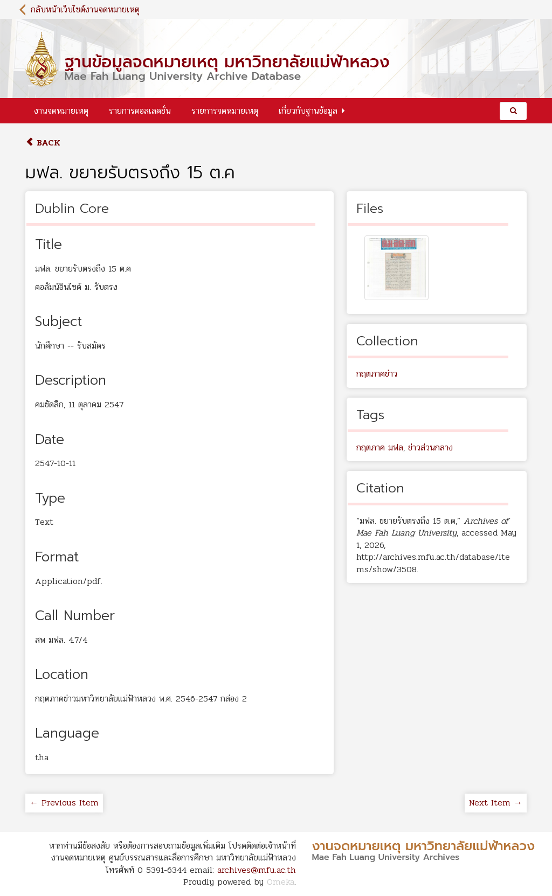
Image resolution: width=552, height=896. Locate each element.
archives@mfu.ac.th (256, 870)
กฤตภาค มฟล (379, 447)
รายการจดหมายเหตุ (224, 110)
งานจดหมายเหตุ (61, 110)
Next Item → (495, 802)
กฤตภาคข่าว (376, 373)
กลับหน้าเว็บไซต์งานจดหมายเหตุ (85, 9)
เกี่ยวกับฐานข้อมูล (308, 110)
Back (42, 142)
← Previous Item (64, 802)
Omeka (280, 881)
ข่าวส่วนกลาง (430, 447)
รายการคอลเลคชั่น (140, 110)
